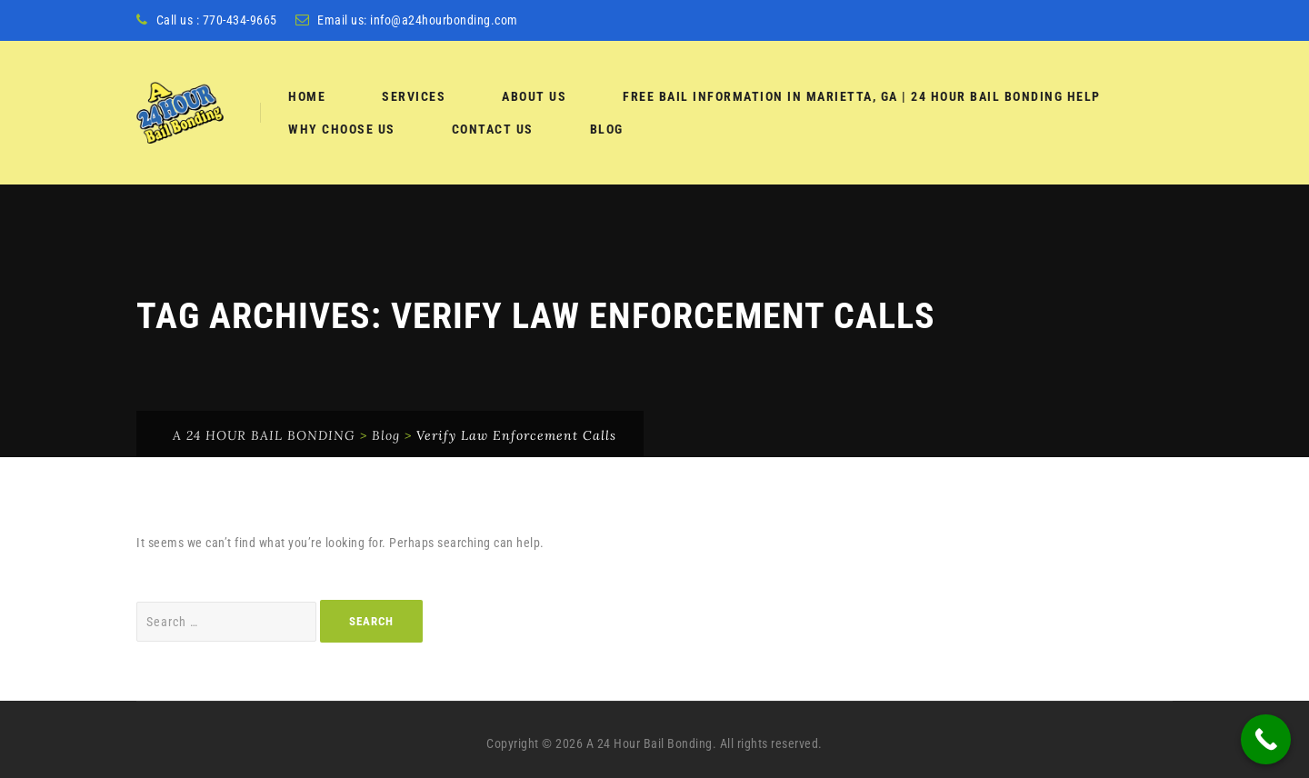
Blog (607, 129)
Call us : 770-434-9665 (216, 20)
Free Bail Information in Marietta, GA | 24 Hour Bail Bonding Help (862, 96)
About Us (534, 96)
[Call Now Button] (1266, 739)
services (413, 96)
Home (306, 96)
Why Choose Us (341, 129)
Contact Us (493, 129)
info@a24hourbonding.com (444, 20)
